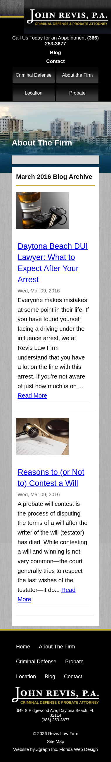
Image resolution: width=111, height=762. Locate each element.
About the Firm (77, 75)
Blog (55, 52)
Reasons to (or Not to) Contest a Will (51, 478)
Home (23, 647)
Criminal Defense (34, 75)
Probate (77, 92)
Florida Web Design (78, 749)
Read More (32, 395)
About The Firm (57, 647)
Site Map (55, 741)
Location (34, 92)
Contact (55, 61)
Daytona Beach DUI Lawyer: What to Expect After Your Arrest (53, 263)
